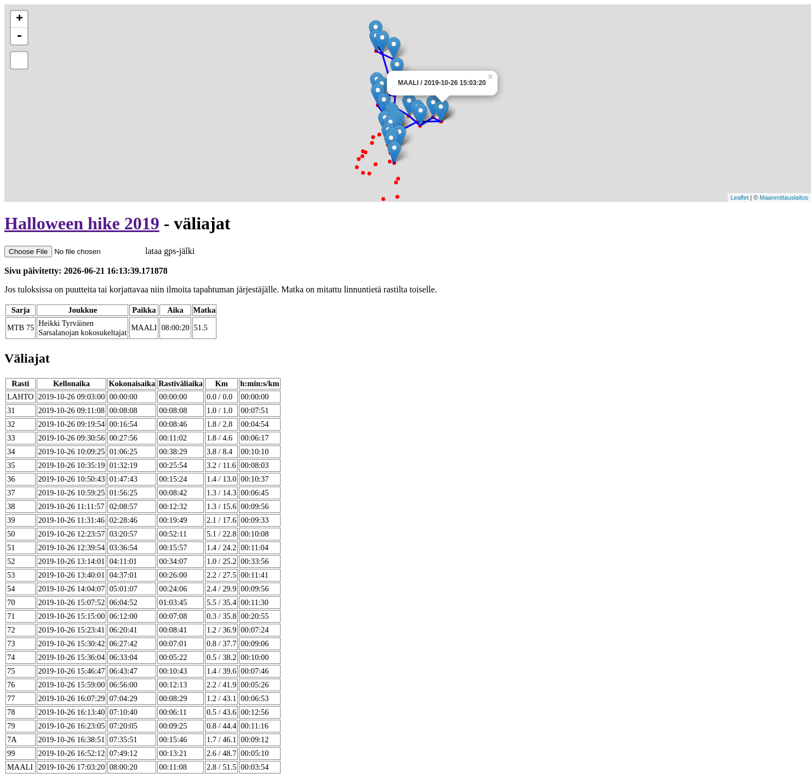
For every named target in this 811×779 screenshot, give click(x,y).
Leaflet (739, 197)
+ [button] (19, 19)
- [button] (19, 36)
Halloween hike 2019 (81, 223)
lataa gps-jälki (99, 251)
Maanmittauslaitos (783, 197)
